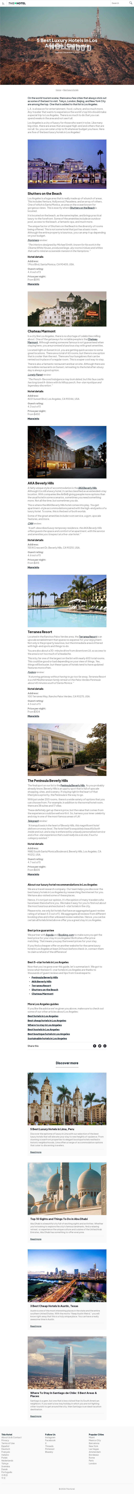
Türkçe (4, 1463)
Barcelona (94, 1443)
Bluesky (49, 1451)
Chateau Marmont (42, 993)
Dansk (4, 1469)
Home (58, 90)
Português (6, 1472)
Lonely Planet (35, 374)
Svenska (5, 1466)
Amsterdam (95, 1451)
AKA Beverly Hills (87, 487)
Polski (4, 1457)
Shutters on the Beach (82, 207)
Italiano (5, 1454)
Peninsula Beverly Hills (73, 785)
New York (93, 1446)
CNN (30, 523)
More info (33, 284)
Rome (92, 1457)
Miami (92, 1437)
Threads (49, 1446)
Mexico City (95, 1440)
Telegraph (33, 820)
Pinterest (49, 1449)
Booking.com (66, 934)
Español (5, 1446)
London (93, 1463)
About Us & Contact (11, 1437)
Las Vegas (94, 1449)
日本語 (4, 1475)
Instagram (50, 1437)
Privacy (5, 1440)
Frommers (33, 240)
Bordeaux (94, 1454)
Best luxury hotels (70, 90)
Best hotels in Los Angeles (43, 1016)
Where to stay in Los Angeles (45, 1024)
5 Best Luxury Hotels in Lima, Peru (52, 1129)
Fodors (32, 672)
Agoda (50, 934)
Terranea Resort (88, 636)
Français (5, 1451)
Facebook (50, 1440)
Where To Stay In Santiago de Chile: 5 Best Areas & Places (63, 1394)
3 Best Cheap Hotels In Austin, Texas (54, 1306)
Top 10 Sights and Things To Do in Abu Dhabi (59, 1218)
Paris (91, 1460)
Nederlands (7, 1460)
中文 (3, 1478)
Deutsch (5, 1449)
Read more (35, 1152)
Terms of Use (8, 1443)
